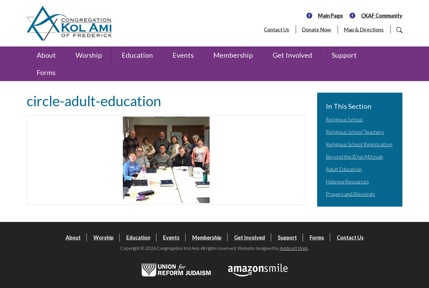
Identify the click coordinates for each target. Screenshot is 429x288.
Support (344, 55)
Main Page (330, 15)
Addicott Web (294, 248)
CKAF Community (381, 15)
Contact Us (276, 29)
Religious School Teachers (355, 132)
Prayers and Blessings (350, 194)
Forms (46, 72)
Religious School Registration (359, 144)
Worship (88, 55)
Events (183, 55)
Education (137, 55)
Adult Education (344, 169)
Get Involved (292, 55)
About (46, 55)
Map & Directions (364, 29)
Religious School (344, 119)
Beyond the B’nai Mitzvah (354, 157)
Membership (233, 55)
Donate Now (316, 29)
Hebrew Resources (347, 181)
